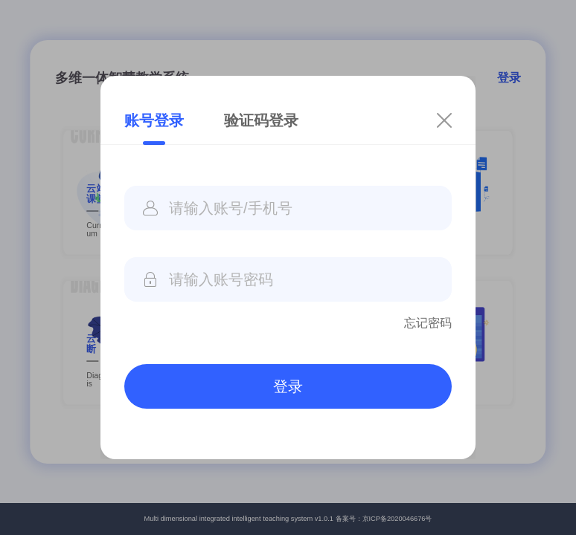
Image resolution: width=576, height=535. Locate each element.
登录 (288, 386)
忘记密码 (428, 323)
